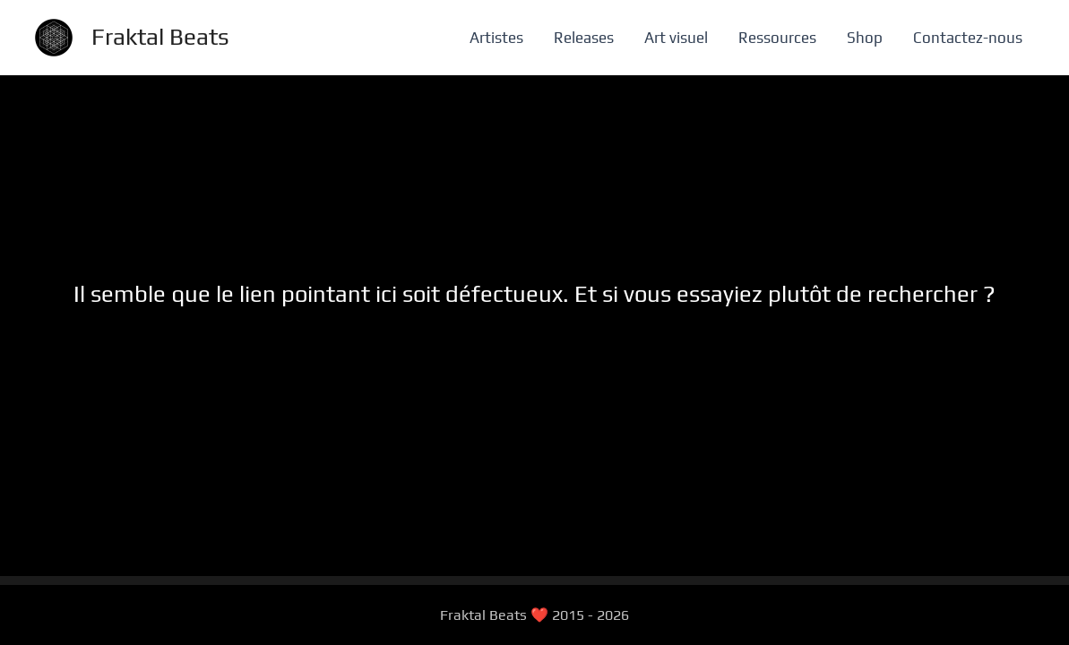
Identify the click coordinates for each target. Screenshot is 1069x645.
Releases (584, 38)
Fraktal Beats (160, 36)
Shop (865, 38)
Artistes (496, 38)
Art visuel (676, 38)
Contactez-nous (967, 38)
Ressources (777, 38)
